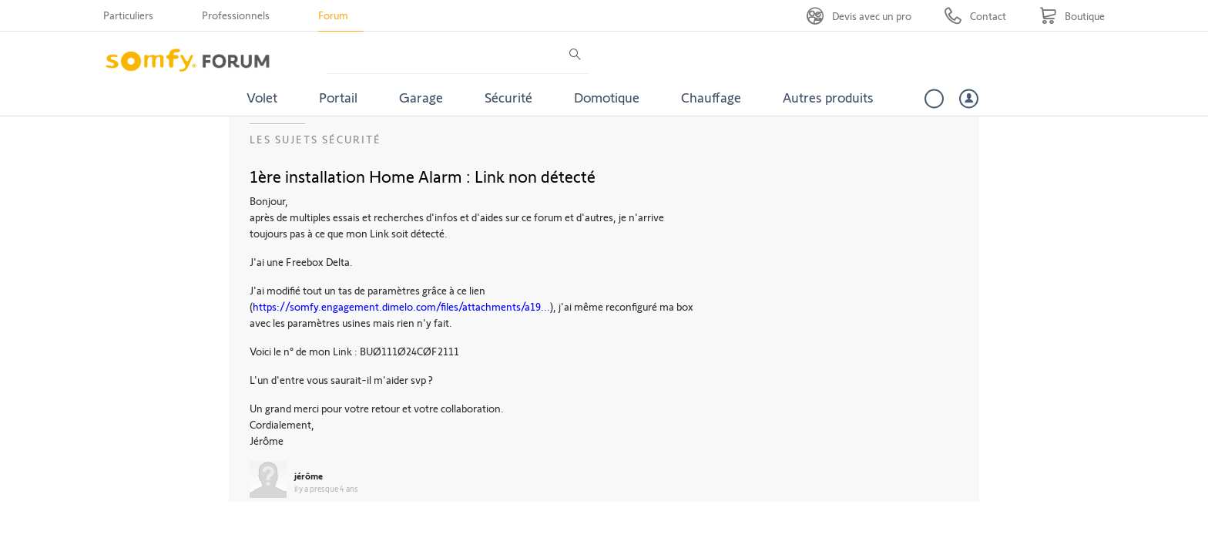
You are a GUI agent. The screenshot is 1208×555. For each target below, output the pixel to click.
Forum (333, 15)
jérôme (308, 475)
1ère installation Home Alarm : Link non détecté (423, 176)
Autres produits (828, 97)
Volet (262, 97)
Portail (338, 97)
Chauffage (711, 97)
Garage (421, 97)
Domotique (606, 97)
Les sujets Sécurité (315, 139)
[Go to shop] (1072, 15)
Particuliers (128, 15)
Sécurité (508, 97)
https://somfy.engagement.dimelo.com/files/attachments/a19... (401, 306)
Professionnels (236, 15)
